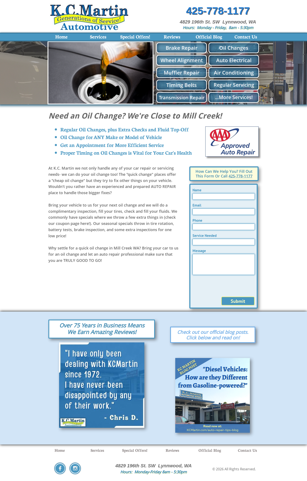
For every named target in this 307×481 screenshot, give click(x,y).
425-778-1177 (240, 176)
